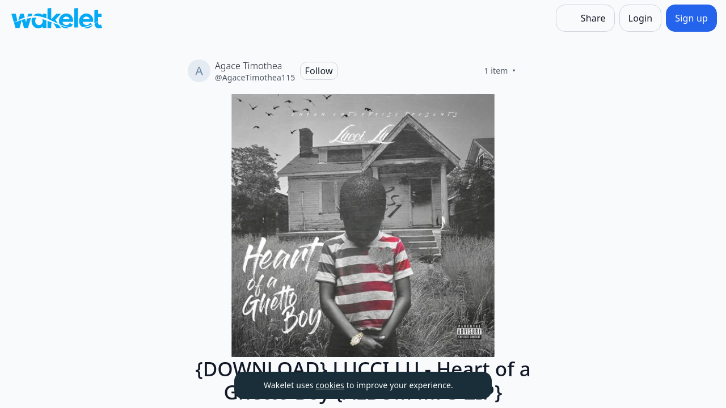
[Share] (585, 18)
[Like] (529, 71)
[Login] (640, 18)
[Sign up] (691, 18)
